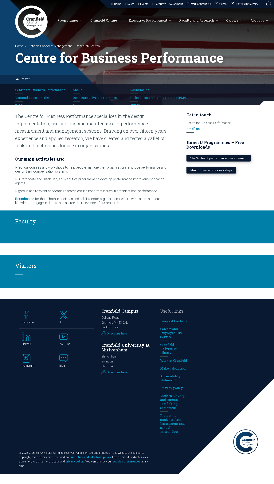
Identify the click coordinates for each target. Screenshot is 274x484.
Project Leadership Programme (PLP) (158, 98)
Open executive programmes (95, 98)
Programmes (70, 20)
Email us (193, 139)
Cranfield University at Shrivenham (125, 357)
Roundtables (139, 90)
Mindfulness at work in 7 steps (211, 180)
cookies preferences (126, 471)
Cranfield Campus (119, 321)
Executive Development (150, 20)
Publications (24, 105)
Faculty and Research (199, 20)
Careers (234, 20)
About (77, 90)
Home (19, 46)
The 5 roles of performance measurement (218, 168)
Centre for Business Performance (40, 90)
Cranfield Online (105, 20)
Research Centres (88, 46)
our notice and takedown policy (90, 467)
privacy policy (74, 471)
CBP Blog (137, 105)
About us (259, 20)
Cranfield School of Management (50, 46)
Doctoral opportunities (32, 98)
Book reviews (83, 105)
